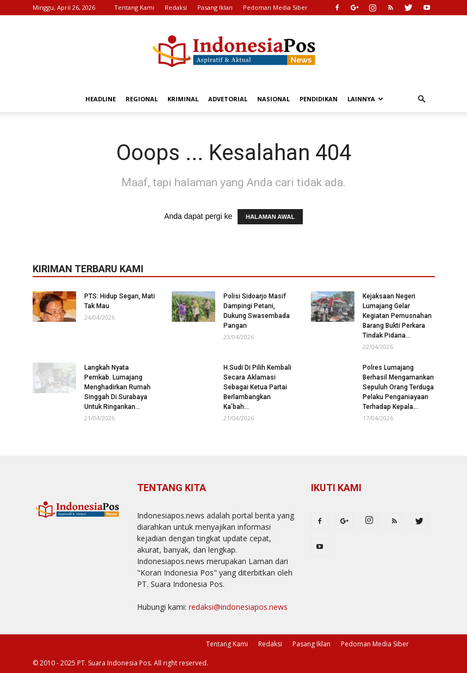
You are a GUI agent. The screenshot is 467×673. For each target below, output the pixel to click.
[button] (422, 99)
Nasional (273, 99)
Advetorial (227, 99)
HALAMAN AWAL (270, 216)
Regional (142, 99)
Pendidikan (319, 99)
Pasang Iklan (215, 7)
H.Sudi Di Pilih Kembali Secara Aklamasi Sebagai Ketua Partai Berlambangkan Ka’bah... (257, 387)
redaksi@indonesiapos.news (238, 607)
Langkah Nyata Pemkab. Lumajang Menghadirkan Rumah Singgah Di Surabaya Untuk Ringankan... (117, 387)
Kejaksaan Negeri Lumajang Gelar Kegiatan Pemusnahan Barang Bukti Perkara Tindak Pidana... (397, 315)
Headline (100, 99)
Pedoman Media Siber (275, 7)
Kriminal (182, 99)
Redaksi (176, 7)
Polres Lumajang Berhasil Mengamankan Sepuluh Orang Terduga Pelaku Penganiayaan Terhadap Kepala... (398, 387)
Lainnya (365, 99)
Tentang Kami (134, 7)
